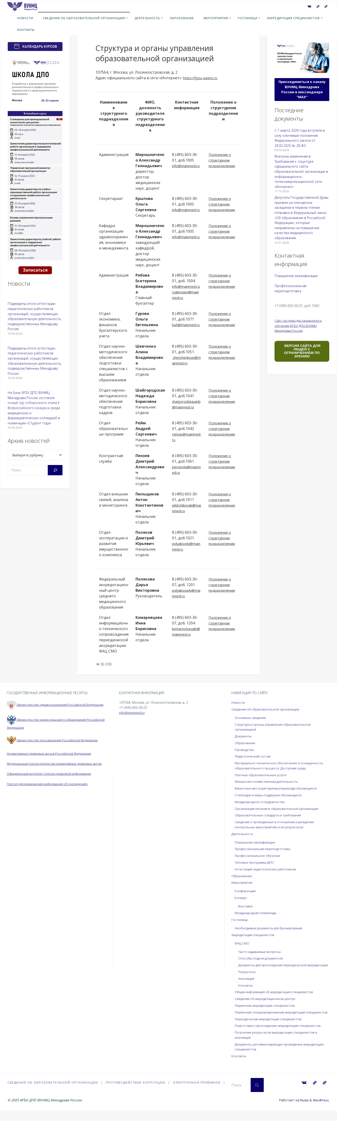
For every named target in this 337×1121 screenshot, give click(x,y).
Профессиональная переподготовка (264, 849)
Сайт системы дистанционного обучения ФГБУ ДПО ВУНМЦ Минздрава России (299, 325)
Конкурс (241, 897)
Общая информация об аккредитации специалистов (277, 997)
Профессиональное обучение (259, 855)
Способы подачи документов (261, 958)
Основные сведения (251, 717)
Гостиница (239, 919)
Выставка (245, 906)
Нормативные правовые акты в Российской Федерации (51, 758)
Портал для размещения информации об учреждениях (51, 794)
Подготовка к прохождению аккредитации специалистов (280, 1036)
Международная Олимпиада (257, 913)
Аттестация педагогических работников (267, 869)
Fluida (302, 1111)
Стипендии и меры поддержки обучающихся (270, 795)
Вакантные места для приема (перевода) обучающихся (279, 788)
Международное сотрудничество (262, 802)
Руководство (245, 749)
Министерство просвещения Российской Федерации (54, 745)
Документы (244, 736)
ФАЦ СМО (242, 943)
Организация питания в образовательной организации (279, 808)
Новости (238, 702)
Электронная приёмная (197, 1093)
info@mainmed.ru (133, 712)
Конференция (246, 891)
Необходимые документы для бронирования (271, 928)
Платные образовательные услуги (263, 775)
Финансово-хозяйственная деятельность (268, 781)
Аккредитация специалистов (254, 935)
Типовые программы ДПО (255, 862)
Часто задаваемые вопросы (260, 951)
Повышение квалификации (296, 276)
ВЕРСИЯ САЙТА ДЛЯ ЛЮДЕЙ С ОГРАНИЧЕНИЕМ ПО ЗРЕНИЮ (301, 351)
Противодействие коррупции (136, 1093)
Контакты (245, 990)
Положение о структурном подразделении (223, 160)
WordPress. (321, 1111)
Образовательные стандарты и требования (270, 815)
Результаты (247, 977)
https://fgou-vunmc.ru (202, 77)
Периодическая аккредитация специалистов (270, 1029)
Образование (246, 743)
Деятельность (242, 834)
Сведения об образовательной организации (267, 709)
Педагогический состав (253, 756)
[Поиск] (55, 470)
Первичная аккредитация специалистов (267, 1010)
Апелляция (246, 983)
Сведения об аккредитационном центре (267, 1004)
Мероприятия (242, 882)
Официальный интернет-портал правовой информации (52, 784)
